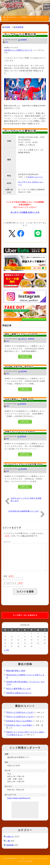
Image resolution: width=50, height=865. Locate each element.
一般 (8, 841)
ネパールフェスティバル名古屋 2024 (24, 464)
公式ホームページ (35, 177)
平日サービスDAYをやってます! (20, 712)
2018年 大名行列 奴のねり (19, 367)
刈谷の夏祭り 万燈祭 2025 (19, 399)
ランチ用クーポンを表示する (25, 615)
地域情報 (19, 27)
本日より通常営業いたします (18, 688)
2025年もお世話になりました (19, 693)
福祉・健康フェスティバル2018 (21, 334)
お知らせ (24, 339)
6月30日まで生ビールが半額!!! (19, 721)
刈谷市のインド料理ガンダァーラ (18, 50)
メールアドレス (13, 583)
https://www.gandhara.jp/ (18, 798)
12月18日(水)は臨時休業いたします (23, 511)
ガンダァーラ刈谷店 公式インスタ (25, 212)
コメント (7, 542)
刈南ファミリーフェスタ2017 (20, 432)
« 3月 (6, 650)
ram (6, 42)
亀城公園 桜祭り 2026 (15, 671)
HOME (7, 27)
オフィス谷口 (28, 861)
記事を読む (25, 357)
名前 (9, 576)
